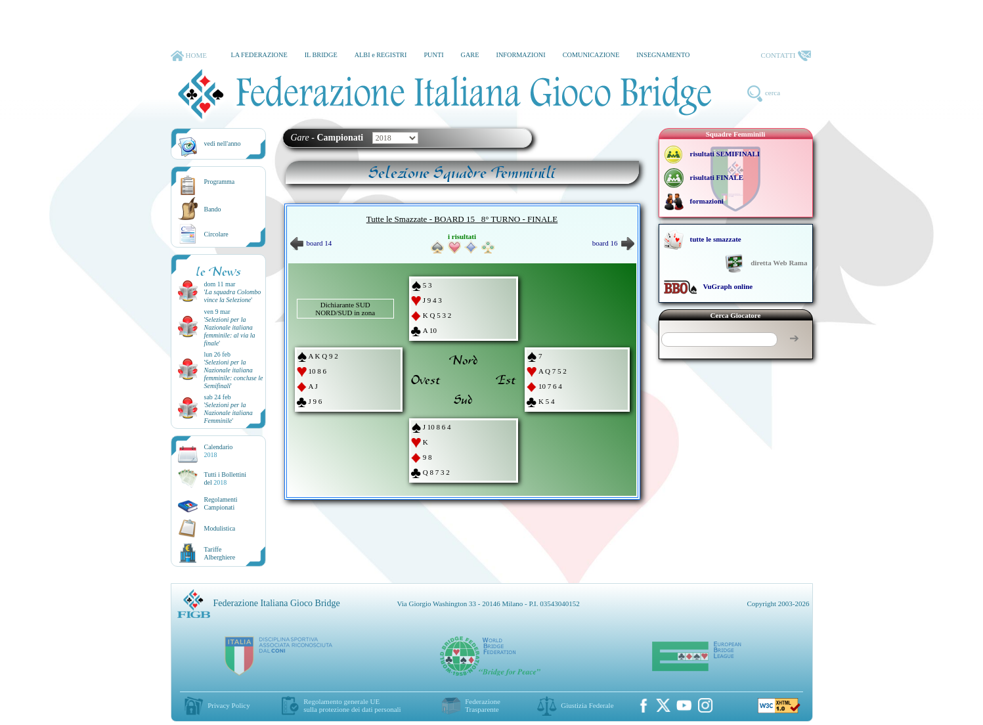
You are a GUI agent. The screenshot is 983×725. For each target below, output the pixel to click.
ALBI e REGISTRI (381, 54)
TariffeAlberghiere (220, 553)
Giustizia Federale (587, 705)
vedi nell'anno (222, 143)
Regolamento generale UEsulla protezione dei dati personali (352, 705)
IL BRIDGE (321, 54)
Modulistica (220, 528)
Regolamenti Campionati (221, 503)
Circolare (216, 234)
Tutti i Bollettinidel (225, 478)
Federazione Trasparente (482, 705)
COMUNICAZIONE (591, 54)
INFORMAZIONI (520, 54)
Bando (212, 209)
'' (232, 295)
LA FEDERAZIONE (258, 54)
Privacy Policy (229, 705)
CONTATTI (786, 55)
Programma (219, 181)
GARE (470, 54)
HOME (189, 55)
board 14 (311, 243)
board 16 (613, 243)
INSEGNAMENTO (662, 54)
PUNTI (433, 54)
